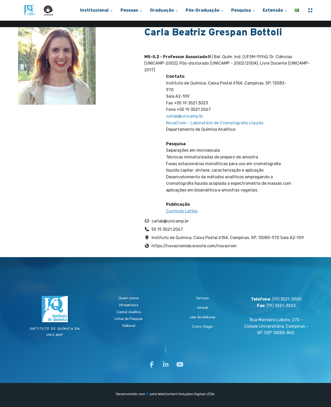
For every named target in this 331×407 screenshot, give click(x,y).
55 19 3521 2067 (167, 229)
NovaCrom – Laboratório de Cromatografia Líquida (214, 122)
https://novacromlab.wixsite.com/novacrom (194, 245)
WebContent (168, 394)
